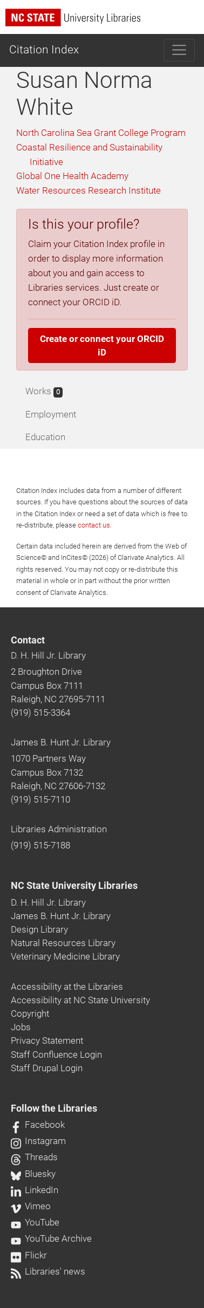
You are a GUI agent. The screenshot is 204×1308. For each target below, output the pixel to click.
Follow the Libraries (54, 1108)
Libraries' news (48, 1271)
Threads (34, 1157)
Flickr (29, 1255)
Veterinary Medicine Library (65, 956)
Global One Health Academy (72, 175)
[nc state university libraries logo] (104, 22)
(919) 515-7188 (40, 845)
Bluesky (33, 1173)
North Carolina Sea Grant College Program (101, 132)
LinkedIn (34, 1189)
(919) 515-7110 (40, 799)
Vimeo (31, 1206)
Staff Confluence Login (56, 1054)
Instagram (38, 1140)
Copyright (30, 1013)
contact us (94, 525)
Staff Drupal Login (47, 1068)
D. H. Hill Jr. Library (48, 655)
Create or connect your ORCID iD (102, 345)
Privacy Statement (47, 1040)
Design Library (39, 929)
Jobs (21, 1027)
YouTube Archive (51, 1238)
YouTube (35, 1222)
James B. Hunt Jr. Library (61, 742)
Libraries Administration (59, 829)
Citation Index (44, 49)
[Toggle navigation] (179, 50)
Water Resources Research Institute (88, 190)
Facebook (38, 1124)
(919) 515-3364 (40, 712)
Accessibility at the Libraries (67, 986)
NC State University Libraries (74, 886)
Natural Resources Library (63, 942)
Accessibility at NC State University (80, 1000)
